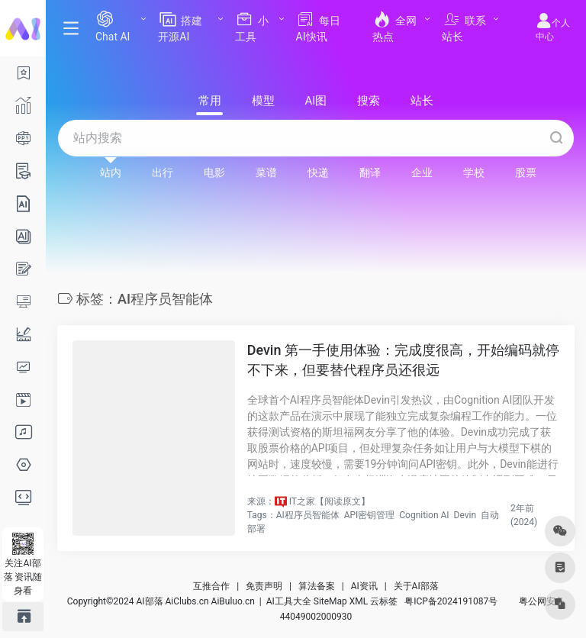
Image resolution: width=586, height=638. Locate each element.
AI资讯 (364, 586)
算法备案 (316, 586)
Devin (465, 515)
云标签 (384, 601)
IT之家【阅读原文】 (329, 501)
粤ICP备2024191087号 (450, 601)
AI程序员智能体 (308, 515)
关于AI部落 (416, 586)
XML (358, 601)
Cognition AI (424, 515)
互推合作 (211, 586)
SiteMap (330, 601)
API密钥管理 (369, 515)
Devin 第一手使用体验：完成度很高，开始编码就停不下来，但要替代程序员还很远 (403, 360)
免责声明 (264, 586)
